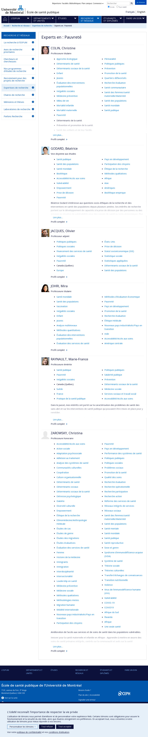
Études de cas (64, 528)
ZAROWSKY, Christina (67, 433)
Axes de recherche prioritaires (13, 50)
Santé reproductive (113, 542)
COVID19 (109, 607)
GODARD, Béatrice (64, 148)
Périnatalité (110, 58)
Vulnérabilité (63, 183)
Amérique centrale (113, 343)
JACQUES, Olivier (63, 231)
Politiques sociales (66, 246)
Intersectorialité (65, 576)
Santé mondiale (112, 105)
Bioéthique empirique (115, 192)
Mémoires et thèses (14, 101)
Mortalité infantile (65, 105)
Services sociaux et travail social (120, 393)
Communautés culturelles (69, 467)
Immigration (63, 566)
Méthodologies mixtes (68, 600)
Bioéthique (62, 173)
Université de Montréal (12, 9)
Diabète (60, 501)
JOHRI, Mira (59, 286)
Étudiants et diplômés (106, 672)
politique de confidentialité (29, 732)
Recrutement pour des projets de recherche (15, 79)
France (60, 393)
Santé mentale (111, 528)
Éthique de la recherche (116, 168)
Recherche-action (113, 496)
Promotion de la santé (115, 73)
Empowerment (64, 187)
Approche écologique (67, 58)
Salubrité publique (113, 374)
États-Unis (109, 241)
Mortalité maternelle (67, 110)
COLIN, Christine (63, 48)
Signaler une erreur (86, 700)
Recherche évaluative (115, 82)
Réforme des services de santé (120, 501)
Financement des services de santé (74, 251)
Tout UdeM (121, 7)
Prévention (109, 68)
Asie (106, 183)
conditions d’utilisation (59, 732)
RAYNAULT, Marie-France (69, 359)
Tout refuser (47, 726)
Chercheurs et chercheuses (11, 60)
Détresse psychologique (69, 496)
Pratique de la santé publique (71, 398)
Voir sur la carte (11, 698)
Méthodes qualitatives (115, 173)
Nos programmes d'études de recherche (15, 69)
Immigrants (62, 561)
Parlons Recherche (13, 116)
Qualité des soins (113, 477)
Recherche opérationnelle (117, 486)
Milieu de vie (63, 100)
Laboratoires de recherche (17, 109)
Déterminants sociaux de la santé (73, 68)
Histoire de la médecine (68, 557)
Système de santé (113, 560)
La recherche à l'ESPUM (15, 42)
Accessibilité (95, 695)
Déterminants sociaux (67, 486)
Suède (60, 389)
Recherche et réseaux (21, 25)
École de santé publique (43, 12)
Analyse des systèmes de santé (72, 462)
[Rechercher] (131, 3)
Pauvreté (61, 115)
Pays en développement (116, 159)
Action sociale (63, 448)
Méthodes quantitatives (68, 330)
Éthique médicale (112, 320)
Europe (60, 270)
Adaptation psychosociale (69, 453)
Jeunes (60, 77)
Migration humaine (66, 604)
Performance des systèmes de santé (123, 453)
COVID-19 (109, 602)
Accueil (6, 25)
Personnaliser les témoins (23, 726)
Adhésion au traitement (68, 458)
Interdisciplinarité (65, 571)
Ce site (111, 7)
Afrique (108, 178)
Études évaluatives (66, 542)
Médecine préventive (67, 95)
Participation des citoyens (117, 164)
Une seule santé (112, 626)
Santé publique (111, 110)
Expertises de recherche (42, 25)
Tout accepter (64, 726)
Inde (106, 333)
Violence (108, 584)
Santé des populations (115, 100)
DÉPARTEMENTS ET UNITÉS (34, 672)
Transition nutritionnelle (116, 580)
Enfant (60, 73)
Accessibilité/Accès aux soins (71, 178)
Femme (60, 552)
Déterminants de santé (68, 63)
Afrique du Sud (111, 612)
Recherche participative (116, 491)
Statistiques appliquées (116, 260)
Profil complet (58, 139)
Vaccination (62, 306)
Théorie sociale (112, 565)
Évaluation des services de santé (73, 343)
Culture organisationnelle (69, 477)
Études (54, 670)
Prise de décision (65, 192)
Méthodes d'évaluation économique (122, 296)
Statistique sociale (113, 255)
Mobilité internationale (68, 609)
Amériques (109, 187)
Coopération (63, 472)
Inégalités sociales (66, 91)
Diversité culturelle (66, 505)
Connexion (98, 3)
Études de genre (65, 533)
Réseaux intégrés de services (119, 505)
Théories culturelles (114, 570)
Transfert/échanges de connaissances (123, 575)
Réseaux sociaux (112, 510)
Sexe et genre (111, 547)
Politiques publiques (114, 63)
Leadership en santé (67, 581)
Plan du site (83, 695)
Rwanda (108, 617)
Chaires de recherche (14, 94)
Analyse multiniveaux (67, 325)
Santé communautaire (115, 87)
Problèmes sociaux (113, 467)
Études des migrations (68, 538)
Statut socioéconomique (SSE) (119, 251)
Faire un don (131, 670)
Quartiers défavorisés (115, 77)
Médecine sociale (112, 389)
